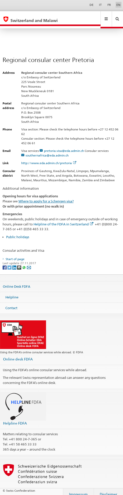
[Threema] (19, 262)
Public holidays (17, 232)
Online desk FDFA (18, 354)
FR (109, 5)
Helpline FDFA (15, 418)
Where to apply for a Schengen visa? (46, 196)
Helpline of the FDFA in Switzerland (63, 219)
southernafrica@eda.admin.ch (47, 150)
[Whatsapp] (24, 262)
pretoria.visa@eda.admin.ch (64, 146)
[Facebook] (5, 262)
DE (92, 5)
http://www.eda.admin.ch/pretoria (48, 158)
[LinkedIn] (14, 262)
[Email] (29, 262)
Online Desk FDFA (16, 282)
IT (100, 5)
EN (118, 5)
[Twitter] (9, 262)
